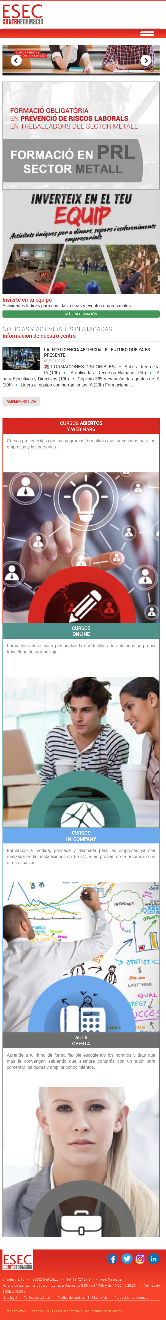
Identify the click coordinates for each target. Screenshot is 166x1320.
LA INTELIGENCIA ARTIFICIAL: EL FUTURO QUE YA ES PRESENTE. (97, 352)
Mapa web (99, 1297)
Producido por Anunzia (131, 1297)
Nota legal (9, 1297)
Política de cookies (71, 1297)
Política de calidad (37, 1297)
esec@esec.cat (112, 1279)
